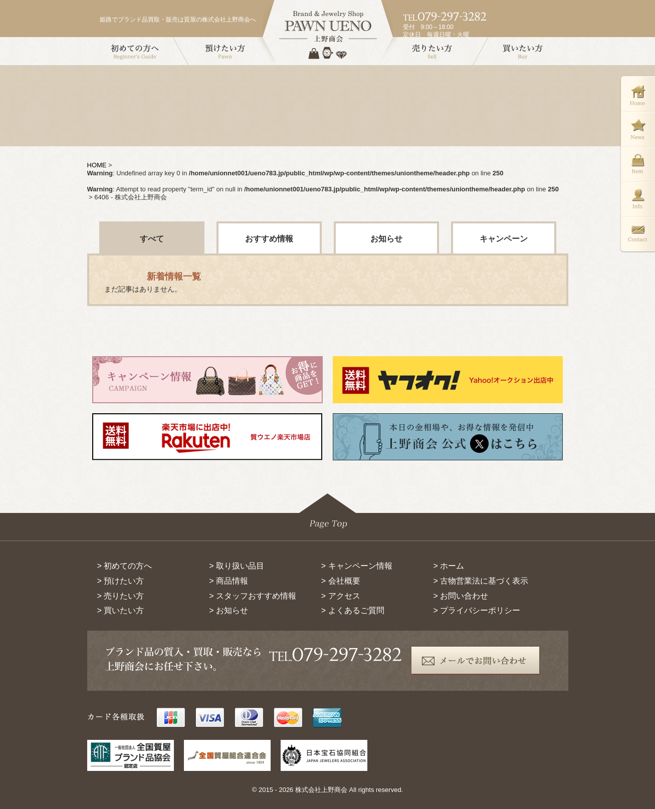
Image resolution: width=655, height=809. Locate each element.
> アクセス (340, 596)
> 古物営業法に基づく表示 (480, 581)
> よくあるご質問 (352, 610)
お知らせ (386, 238)
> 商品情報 (228, 581)
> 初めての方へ (124, 566)
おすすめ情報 (269, 238)
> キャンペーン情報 (356, 566)
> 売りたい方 (120, 596)
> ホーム (448, 566)
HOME (97, 165)
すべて (152, 238)
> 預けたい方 (120, 581)
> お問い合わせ (460, 596)
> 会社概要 (340, 581)
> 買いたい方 (120, 610)
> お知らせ (228, 610)
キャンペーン (504, 238)
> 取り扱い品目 (236, 566)
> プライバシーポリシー (476, 610)
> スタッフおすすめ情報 (252, 596)
